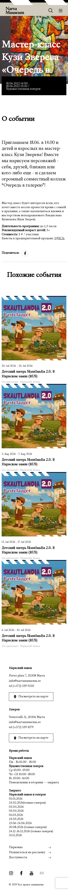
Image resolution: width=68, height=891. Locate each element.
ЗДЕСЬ (59, 238)
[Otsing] (50, 10)
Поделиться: (10, 253)
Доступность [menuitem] (18, 857)
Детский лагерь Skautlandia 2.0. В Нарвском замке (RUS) (28, 374)
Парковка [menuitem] (16, 847)
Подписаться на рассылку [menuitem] (27, 852)
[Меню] (60, 10)
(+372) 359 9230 (23, 686)
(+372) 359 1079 (23, 727)
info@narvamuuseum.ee (25, 681)
